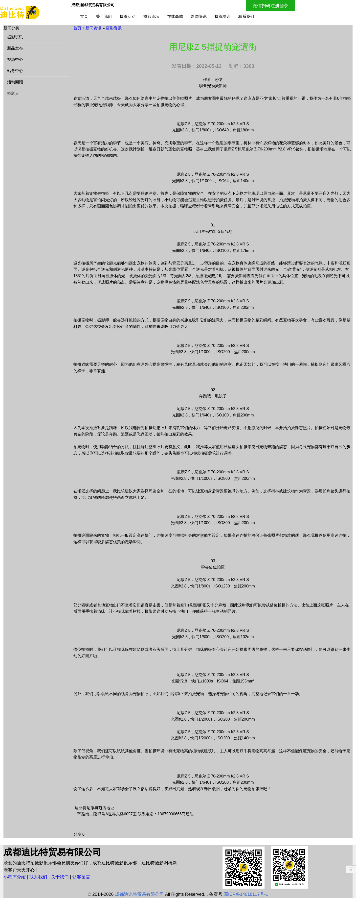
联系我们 (246, 16)
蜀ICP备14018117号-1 (246, 894)
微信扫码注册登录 (270, 5)
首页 (84, 16)
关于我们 (104, 16)
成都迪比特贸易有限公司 (139, 894)
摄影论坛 (151, 16)
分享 (77, 834)
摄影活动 (127, 16)
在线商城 (175, 16)
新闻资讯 (199, 16)
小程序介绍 (15, 876)
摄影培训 (222, 16)
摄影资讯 (114, 28)
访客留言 (81, 876)
